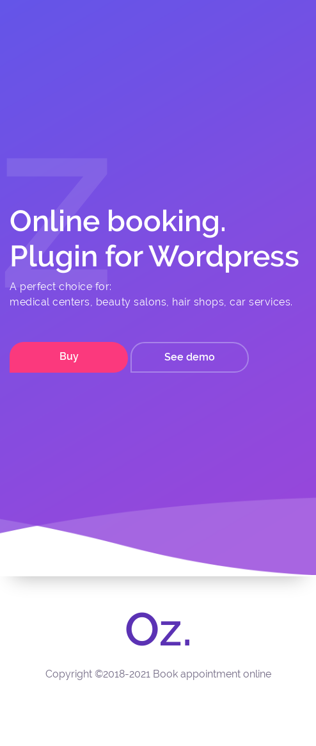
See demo (189, 357)
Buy (69, 356)
